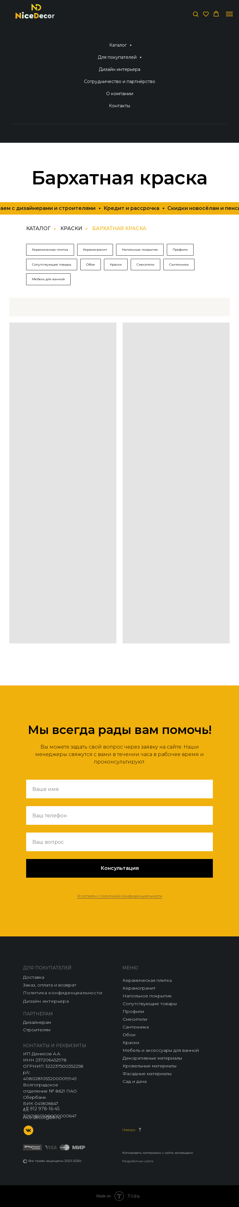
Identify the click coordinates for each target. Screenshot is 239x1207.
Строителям (36, 1030)
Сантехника (179, 264)
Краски (71, 228)
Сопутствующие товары (51, 264)
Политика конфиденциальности (62, 993)
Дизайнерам (37, 1022)
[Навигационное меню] (229, 14)
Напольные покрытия (140, 250)
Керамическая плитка (50, 250)
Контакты (119, 106)
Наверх (128, 1129)
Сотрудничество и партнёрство (119, 81)
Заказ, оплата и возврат (49, 985)
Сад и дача (135, 1081)
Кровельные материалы (149, 1066)
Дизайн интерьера (119, 69)
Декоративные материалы (152, 1058)
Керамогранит (95, 250)
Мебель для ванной (48, 279)
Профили (180, 250)
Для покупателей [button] (118, 57)
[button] (196, 14)
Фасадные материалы (147, 1073)
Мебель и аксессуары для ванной (161, 1050)
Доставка (33, 977)
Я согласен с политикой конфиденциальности (119, 896)
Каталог (118, 45)
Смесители (145, 264)
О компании (119, 93)
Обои (90, 264)
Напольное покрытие (147, 996)
